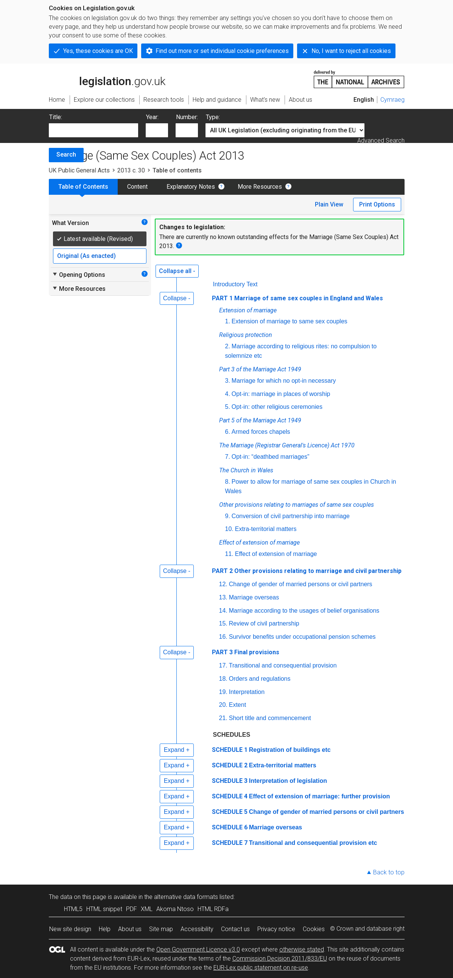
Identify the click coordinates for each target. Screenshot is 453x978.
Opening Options (78, 274)
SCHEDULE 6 (230, 827)
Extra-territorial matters (266, 529)
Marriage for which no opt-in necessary (284, 380)
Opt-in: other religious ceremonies (277, 407)
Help (105, 929)
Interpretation (247, 692)
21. (223, 718)
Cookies (314, 929)
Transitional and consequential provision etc (313, 843)
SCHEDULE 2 (230, 765)
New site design (70, 929)
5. (227, 407)
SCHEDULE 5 (230, 811)
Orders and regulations (260, 678)
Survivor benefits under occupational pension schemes (302, 636)
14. (223, 610)
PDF (131, 909)
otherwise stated (301, 949)
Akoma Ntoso (175, 909)
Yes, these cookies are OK (98, 50)
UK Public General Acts (79, 170)
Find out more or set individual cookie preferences (222, 50)
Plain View (329, 204)
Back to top (389, 872)
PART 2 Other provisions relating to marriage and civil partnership (307, 570)
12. (223, 584)
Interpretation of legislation (288, 781)
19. (223, 692)
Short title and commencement (270, 718)
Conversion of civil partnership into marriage (291, 516)
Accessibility (197, 929)
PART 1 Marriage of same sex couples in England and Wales (297, 298)
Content (137, 186)
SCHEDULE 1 (230, 749)
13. (223, 597)
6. (227, 431)
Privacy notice (276, 929)
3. (227, 380)
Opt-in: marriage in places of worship (281, 394)
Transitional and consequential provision (283, 665)
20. (223, 705)
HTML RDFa (213, 909)
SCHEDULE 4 (230, 796)
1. (227, 321)
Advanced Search (381, 140)
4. (227, 394)
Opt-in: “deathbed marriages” (270, 456)
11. (229, 554)
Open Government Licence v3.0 (198, 949)
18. (223, 678)
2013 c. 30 (131, 170)
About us (130, 929)
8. (227, 481)
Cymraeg (392, 99)
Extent (237, 705)
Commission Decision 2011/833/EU (279, 958)
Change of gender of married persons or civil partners (300, 584)
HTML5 (73, 909)
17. (223, 665)
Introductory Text (235, 284)
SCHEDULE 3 (230, 780)
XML (147, 909)
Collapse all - (177, 271)
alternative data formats (186, 896)
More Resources (260, 186)
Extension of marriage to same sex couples (289, 321)
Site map (161, 929)
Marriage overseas (254, 597)
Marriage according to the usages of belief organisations (304, 610)
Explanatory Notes (191, 186)
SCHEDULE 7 (230, 842)
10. (229, 529)
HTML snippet (104, 909)
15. (223, 623)
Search (66, 154)
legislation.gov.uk (107, 79)
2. (227, 346)
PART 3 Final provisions (245, 652)
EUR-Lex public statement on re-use (260, 967)
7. (227, 456)
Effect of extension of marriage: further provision (319, 796)
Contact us (235, 929)
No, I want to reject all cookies (351, 50)
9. (227, 516)
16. (223, 636)
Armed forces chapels (261, 431)
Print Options (377, 204)
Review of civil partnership (264, 623)
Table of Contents (83, 186)
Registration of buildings (290, 750)
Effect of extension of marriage (276, 554)
